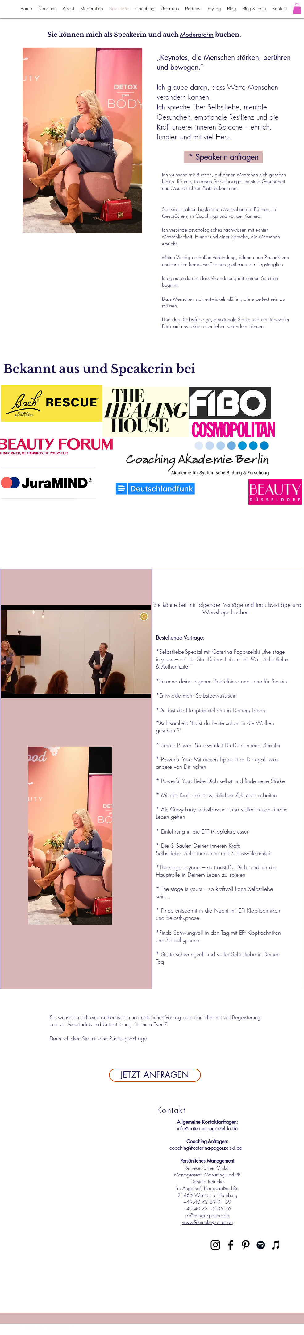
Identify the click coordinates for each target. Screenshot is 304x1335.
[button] (297, 8)
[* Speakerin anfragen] (223, 157)
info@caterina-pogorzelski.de (207, 1128)
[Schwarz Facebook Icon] (230, 1244)
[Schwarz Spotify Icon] (260, 1244)
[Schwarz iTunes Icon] (275, 1244)
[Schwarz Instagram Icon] (215, 1244)
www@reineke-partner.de (207, 1222)
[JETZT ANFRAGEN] (155, 1075)
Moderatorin (197, 35)
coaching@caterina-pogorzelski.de (205, 1148)
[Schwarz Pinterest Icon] (245, 1244)
